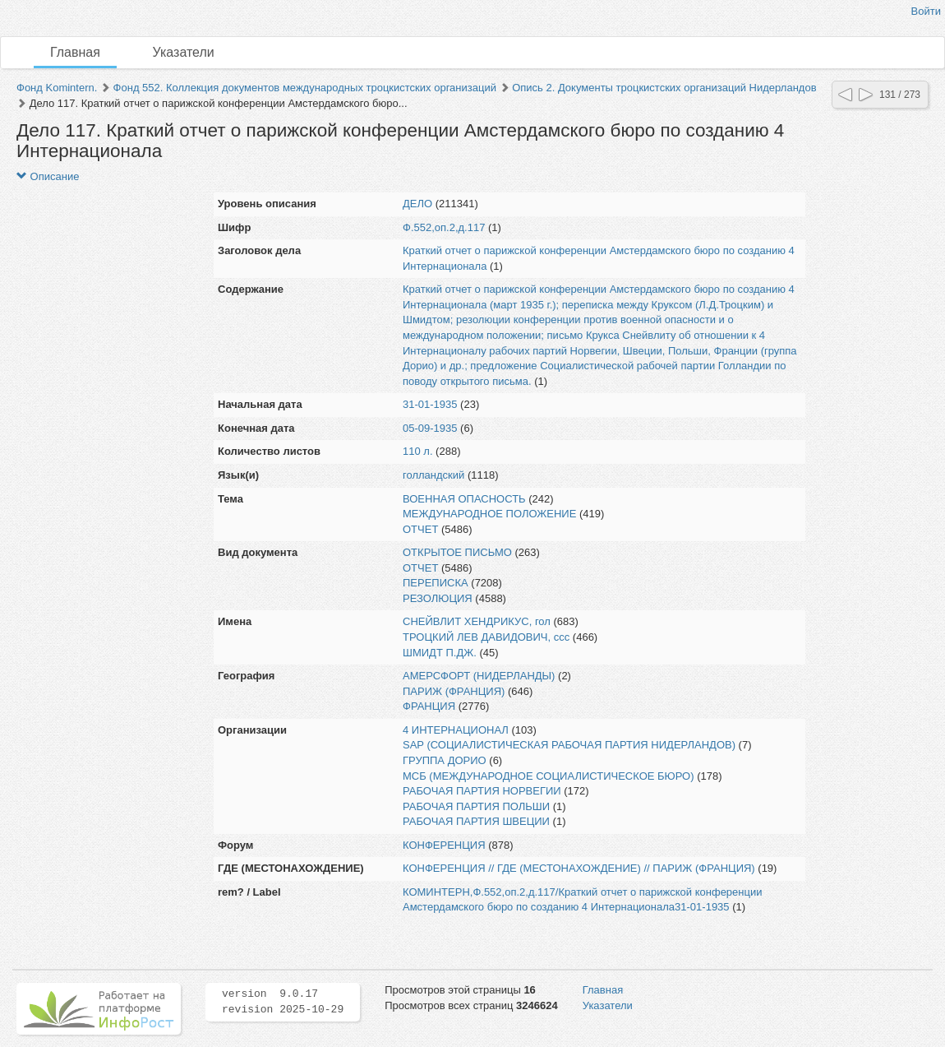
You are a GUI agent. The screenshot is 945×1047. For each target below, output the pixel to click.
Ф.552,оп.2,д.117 (444, 227)
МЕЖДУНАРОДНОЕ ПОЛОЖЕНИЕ (489, 513)
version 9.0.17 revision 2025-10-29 (282, 1002)
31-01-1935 (430, 404)
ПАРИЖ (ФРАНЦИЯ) (454, 691)
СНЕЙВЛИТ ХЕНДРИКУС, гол (477, 621)
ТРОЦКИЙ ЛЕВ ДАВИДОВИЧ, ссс (486, 637)
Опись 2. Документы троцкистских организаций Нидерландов (664, 87)
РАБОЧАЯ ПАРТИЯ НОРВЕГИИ (482, 791)
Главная (75, 52)
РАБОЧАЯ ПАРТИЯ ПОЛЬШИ (476, 806)
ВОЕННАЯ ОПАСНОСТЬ (464, 499)
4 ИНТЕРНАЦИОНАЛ (456, 730)
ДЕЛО (417, 203)
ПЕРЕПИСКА (435, 583)
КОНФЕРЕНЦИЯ (444, 845)
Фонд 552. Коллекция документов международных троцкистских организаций (304, 87)
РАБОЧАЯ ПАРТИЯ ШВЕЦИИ (476, 821)
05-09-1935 (430, 428)
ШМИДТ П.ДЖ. (440, 652)
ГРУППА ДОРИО (444, 760)
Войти (926, 11)
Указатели (183, 52)
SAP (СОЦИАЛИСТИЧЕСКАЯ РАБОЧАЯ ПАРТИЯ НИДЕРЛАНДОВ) (569, 745)
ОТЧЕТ (420, 529)
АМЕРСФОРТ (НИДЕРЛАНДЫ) (479, 675)
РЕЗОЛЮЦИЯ (437, 598)
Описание (47, 176)
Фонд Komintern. (56, 87)
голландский (433, 475)
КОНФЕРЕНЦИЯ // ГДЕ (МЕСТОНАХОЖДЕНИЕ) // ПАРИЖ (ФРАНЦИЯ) (579, 868)
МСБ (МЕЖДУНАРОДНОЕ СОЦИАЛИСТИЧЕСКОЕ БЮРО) (548, 776)
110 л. (418, 451)
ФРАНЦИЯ (429, 706)
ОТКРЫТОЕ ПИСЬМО (457, 552)
